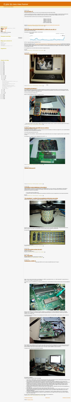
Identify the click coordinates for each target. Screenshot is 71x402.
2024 (2, 63)
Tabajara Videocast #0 (29, 168)
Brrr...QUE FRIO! (28, 255)
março (3, 91)
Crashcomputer (3, 44)
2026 (2, 61)
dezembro (3, 75)
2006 (2, 97)
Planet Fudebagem (3, 43)
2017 (2, 69)
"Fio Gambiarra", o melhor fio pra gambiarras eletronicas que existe (41, 198)
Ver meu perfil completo (4, 33)
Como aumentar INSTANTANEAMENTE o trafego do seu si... (10, 81)
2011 (2, 74)
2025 (2, 62)
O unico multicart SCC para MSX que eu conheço (36, 127)
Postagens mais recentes (28, 397)
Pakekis (2, 42)
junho (3, 89)
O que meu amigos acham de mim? (33, 249)
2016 (2, 70)
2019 (2, 67)
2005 (2, 98)
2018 (2, 68)
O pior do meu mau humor (16, 4)
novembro (3, 76)
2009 (2, 95)
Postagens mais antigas (66, 397)
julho (3, 79)
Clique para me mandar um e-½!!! (6, 45)
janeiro (3, 93)
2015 (2, 71)
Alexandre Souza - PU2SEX (11, 28)
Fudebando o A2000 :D (30, 261)
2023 (2, 64)
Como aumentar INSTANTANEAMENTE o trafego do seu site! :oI (40, 29)
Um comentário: (40, 164)
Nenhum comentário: (41, 50)
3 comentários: (40, 85)
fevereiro (3, 92)
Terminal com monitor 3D (30, 54)
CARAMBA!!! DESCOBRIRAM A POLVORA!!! (35, 187)
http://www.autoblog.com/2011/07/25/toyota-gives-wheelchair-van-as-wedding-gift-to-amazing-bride (43, 25)
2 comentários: (40, 124)
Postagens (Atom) (30, 399)
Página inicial (47, 397)
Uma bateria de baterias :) (30, 88)
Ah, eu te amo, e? (28, 11)
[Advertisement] (11, 17)
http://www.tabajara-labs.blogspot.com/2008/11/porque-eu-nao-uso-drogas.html (48, 43)
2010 (2, 94)
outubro (3, 77)
